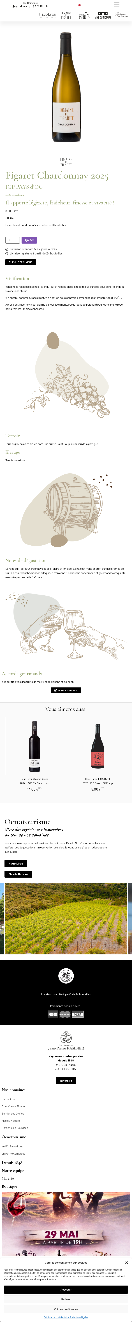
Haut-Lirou (8, 1099)
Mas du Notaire (11, 1120)
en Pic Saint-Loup (12, 1146)
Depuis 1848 (12, 1162)
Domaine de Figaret (13, 1106)
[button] (126, 1262)
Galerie (8, 1178)
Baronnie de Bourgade (15, 1127)
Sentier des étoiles (13, 1113)
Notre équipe (13, 1170)
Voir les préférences (66, 1309)
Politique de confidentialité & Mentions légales (66, 1317)
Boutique (9, 1186)
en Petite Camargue (13, 1153)
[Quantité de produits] (12, 240)
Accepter (66, 1289)
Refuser (66, 1299)
